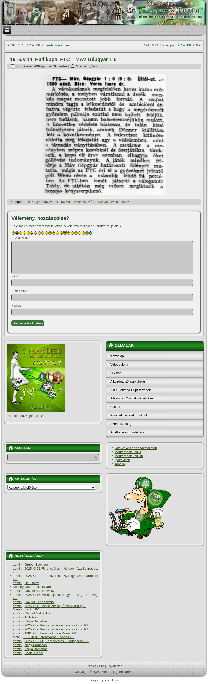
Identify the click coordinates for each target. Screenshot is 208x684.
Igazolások (122, 460)
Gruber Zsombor (36, 564)
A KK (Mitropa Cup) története (131, 390)
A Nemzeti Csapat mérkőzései (132, 398)
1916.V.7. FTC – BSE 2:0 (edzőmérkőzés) (40, 45)
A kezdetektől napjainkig (127, 381)
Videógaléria (119, 364)
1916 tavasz (62, 202)
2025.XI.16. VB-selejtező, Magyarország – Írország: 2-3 (56, 596)
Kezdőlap (117, 356)
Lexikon (116, 373)
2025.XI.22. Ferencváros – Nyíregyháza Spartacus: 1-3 (55, 570)
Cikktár (115, 407)
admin (17, 564)
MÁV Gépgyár (98, 202)
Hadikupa (79, 202)
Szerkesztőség (120, 424)
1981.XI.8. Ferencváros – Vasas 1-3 (50, 633)
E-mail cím (19, 291)
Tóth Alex (31, 617)
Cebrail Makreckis (37, 613)
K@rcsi (93, 66)
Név (15, 276)
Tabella (120, 464)
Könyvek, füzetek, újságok (129, 415)
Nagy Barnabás (36, 645)
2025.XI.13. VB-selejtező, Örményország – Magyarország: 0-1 (49, 607)
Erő (101, 666)
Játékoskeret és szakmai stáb (136, 448)
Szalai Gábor (34, 653)
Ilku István (32, 583)
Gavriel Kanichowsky (40, 591)
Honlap (16, 305)
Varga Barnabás (36, 621)
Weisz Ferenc (119, 202)
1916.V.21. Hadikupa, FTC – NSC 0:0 (171, 45)
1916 (29, 202)
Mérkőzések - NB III (129, 456)
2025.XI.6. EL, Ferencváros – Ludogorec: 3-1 (57, 641)
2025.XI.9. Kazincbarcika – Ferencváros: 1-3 (56, 625)
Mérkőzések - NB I (128, 452)
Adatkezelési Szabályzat (127, 432)
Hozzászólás (20, 238)
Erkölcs (91, 666)
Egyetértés (114, 666)
